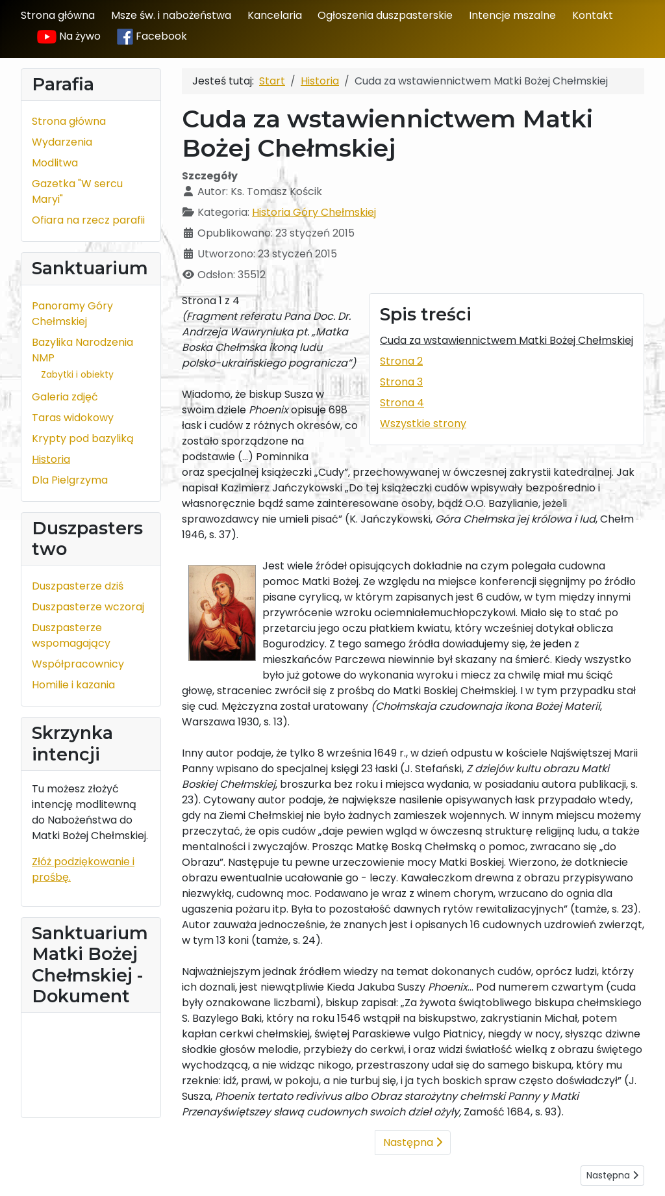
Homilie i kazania (73, 684)
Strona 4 (402, 402)
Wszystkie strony (423, 423)
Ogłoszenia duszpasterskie (385, 15)
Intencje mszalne (512, 15)
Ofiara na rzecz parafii (88, 220)
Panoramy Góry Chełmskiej (72, 313)
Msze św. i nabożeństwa (171, 15)
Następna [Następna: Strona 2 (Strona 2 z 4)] (412, 1142)
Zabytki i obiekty (77, 374)
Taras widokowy (73, 417)
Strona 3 (401, 381)
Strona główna (58, 15)
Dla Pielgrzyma (70, 480)
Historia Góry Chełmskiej (314, 212)
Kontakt (592, 15)
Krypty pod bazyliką (83, 438)
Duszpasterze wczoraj (88, 606)
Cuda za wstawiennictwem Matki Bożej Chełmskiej (506, 340)
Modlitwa (55, 162)
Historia (51, 459)
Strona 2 (401, 361)
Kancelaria (274, 15)
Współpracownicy (78, 663)
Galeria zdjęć (65, 396)
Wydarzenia (62, 142)
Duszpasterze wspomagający (71, 635)
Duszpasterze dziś (77, 585)
